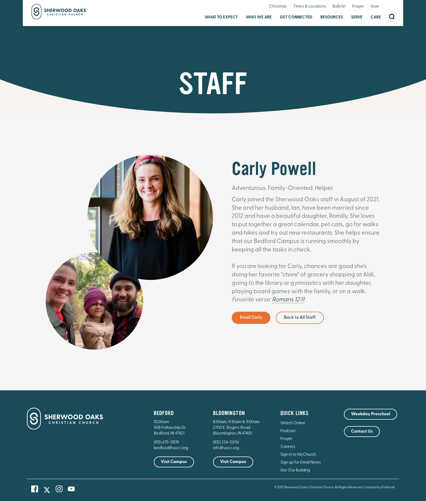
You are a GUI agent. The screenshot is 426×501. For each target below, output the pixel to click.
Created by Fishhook (379, 487)
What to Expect (221, 17)
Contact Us (362, 431)
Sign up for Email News (300, 463)
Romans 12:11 (288, 300)
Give (375, 7)
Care (376, 17)
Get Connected (296, 17)
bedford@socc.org (171, 448)
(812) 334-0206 (226, 443)
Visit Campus (174, 462)
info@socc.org (226, 448)
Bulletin (339, 7)
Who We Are (259, 17)
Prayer (358, 7)
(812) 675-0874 (167, 443)
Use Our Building (295, 470)
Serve (356, 17)
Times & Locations (309, 7)
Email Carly (251, 317)
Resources (331, 17)
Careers (287, 447)
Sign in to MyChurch (298, 455)
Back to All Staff (300, 317)
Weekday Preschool (370, 414)
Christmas (278, 7)
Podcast (288, 431)
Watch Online (292, 423)
